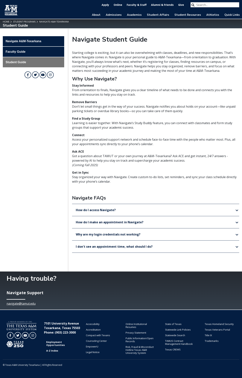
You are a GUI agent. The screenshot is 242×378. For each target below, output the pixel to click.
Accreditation (93, 329)
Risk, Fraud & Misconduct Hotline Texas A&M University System (140, 350)
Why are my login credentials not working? (108, 234)
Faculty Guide (15, 51)
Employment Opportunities (55, 343)
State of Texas (173, 324)
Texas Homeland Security (219, 324)
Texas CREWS (173, 349)
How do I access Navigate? (96, 210)
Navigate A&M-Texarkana (54, 21)
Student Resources (187, 15)
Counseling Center (96, 341)
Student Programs (24, 21)
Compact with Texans (98, 335)
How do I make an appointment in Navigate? (109, 222)
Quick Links (232, 15)
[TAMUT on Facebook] (28, 74)
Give (181, 5)
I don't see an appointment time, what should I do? (114, 246)
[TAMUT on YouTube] (42, 74)
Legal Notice (93, 352)
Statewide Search (175, 335)
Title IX (208, 335)
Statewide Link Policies (178, 329)
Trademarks (212, 341)
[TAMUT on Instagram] (50, 74)
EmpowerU (92, 346)
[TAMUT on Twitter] (35, 74)
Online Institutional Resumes (136, 325)
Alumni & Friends (162, 5)
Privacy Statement (136, 332)
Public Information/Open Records (139, 340)
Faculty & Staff (137, 5)
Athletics (212, 15)
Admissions (114, 15)
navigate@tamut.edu (21, 304)
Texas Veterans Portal (217, 329)
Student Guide (16, 62)
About (96, 15)
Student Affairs (158, 15)
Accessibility (93, 324)
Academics (134, 15)
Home (6, 21)
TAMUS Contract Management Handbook (179, 342)
